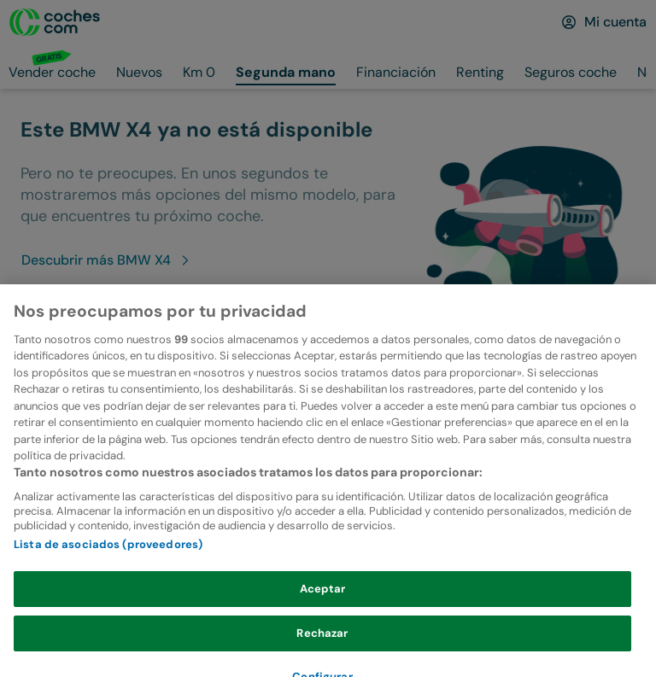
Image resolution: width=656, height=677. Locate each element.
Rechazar (322, 649)
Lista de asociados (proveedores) (108, 561)
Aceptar (323, 605)
